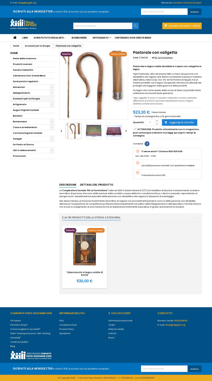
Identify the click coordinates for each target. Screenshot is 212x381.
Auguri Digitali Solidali (26, 110)
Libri (25, 37)
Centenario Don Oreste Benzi (133, 37)
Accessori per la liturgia (26, 98)
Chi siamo (15, 320)
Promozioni (19, 156)
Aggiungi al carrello (179, 122)
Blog (12, 346)
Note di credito (116, 329)
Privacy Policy (66, 329)
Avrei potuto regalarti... (50, 37)
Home (14, 53)
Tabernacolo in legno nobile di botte (133, 274)
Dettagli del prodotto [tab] (96, 185)
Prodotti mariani (22, 64)
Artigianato (101, 37)
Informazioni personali (120, 320)
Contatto (165, 313)
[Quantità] (150, 122)
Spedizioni (65, 333)
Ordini (111, 324)
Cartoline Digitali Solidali (27, 133)
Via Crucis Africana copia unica (85, 272)
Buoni (111, 337)
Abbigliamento (21, 92)
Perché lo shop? (19, 324)
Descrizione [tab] (67, 185)
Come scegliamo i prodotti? (25, 329)
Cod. (135, 57)
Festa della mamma (24, 58)
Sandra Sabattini (23, 69)
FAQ (61, 320)
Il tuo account (119, 313)
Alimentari (19, 87)
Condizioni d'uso (68, 324)
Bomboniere (79, 37)
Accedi (177, 2)
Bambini (17, 115)
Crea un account (192, 2)
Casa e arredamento (25, 127)
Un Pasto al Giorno (23, 144)
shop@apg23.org (27, 2)
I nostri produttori (19, 341)
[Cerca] (106, 26)
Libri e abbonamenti (24, 150)
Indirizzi (112, 333)
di (153, 57)
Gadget (17, 138)
